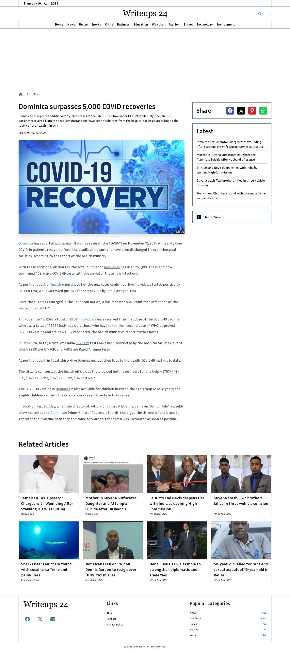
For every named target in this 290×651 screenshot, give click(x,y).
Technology (205, 24)
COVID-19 (82, 343)
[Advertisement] (145, 58)
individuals (87, 319)
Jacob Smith (214, 217)
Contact (111, 618)
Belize (83, 24)
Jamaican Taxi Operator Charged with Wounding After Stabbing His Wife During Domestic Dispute (230, 144)
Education (141, 24)
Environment (226, 24)
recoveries (112, 267)
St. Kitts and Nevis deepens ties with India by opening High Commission (227, 170)
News (71, 24)
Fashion (174, 24)
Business (123, 24)
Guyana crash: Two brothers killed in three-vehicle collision (231, 182)
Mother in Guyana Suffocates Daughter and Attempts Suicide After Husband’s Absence (226, 157)
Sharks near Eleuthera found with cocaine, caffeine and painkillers (231, 195)
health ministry (63, 284)
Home (59, 24)
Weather (158, 24)
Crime (109, 24)
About (110, 613)
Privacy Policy (115, 624)
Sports (96, 24)
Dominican (58, 412)
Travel (188, 24)
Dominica (26, 243)
